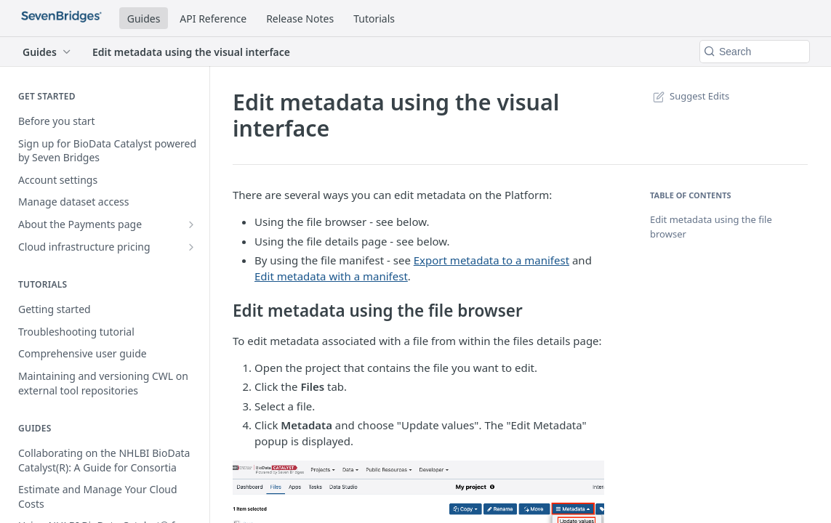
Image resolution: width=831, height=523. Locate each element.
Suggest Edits (689, 95)
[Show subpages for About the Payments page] (191, 224)
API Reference (213, 18)
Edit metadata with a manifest (331, 276)
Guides (144, 18)
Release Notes (300, 18)
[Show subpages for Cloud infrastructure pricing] (191, 247)
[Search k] (754, 51)
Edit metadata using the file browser (711, 226)
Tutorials (374, 18)
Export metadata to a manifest (491, 260)
